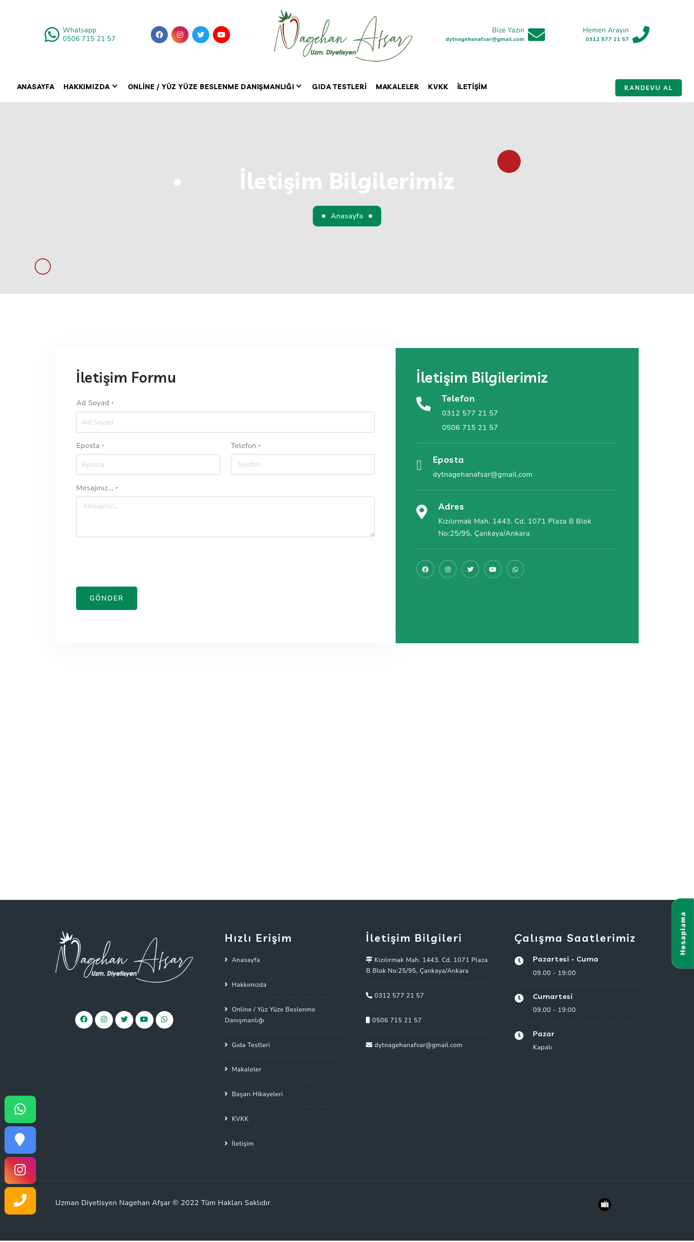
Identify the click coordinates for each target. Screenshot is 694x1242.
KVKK (438, 88)
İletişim (472, 88)
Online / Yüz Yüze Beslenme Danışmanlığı (211, 88)
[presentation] (144, 563)
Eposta (90, 447)
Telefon (246, 447)
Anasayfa (35, 88)
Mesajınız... (97, 489)
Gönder (107, 599)
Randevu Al (648, 89)
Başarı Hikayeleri (257, 1095)
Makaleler (397, 88)
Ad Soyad (94, 404)
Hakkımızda (86, 88)
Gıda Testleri (339, 88)
